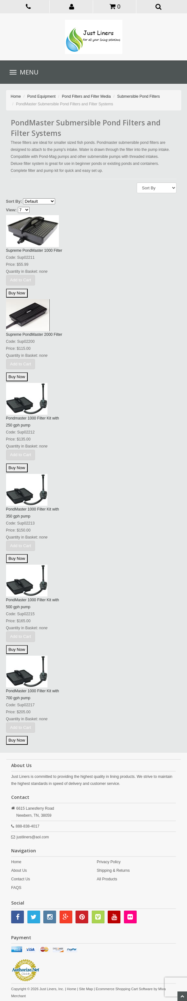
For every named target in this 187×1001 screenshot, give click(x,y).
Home (16, 96)
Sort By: (14, 201)
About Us (19, 870)
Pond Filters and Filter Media (86, 96)
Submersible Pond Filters (138, 96)
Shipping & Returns (113, 870)
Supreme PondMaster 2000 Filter (34, 334)
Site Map (86, 989)
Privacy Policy (109, 862)
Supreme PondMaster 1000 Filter (34, 250)
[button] (72, 6)
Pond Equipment (41, 96)
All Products (107, 879)
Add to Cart (20, 280)
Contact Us (20, 879)
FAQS (16, 887)
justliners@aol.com (33, 837)
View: (11, 210)
